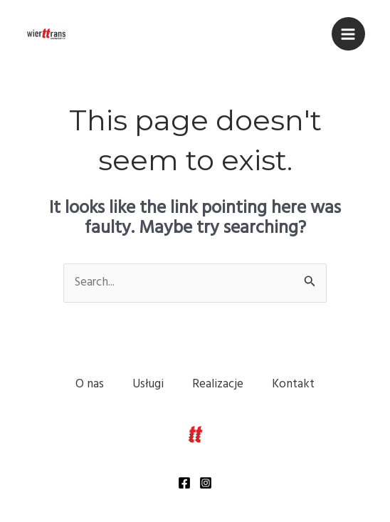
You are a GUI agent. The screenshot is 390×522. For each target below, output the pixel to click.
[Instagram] (205, 482)
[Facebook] (184, 482)
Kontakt (293, 384)
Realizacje (217, 384)
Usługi (148, 384)
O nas (89, 384)
